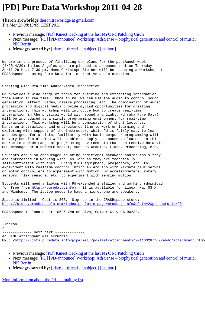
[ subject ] (90, 49)
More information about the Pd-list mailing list (42, 316)
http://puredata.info (53, 213)
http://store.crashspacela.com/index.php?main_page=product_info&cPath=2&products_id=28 (92, 232)
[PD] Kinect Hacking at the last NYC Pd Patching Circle (95, 34)
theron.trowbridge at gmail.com (67, 20)
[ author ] (108, 49)
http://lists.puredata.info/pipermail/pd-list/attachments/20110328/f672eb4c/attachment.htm (109, 276)
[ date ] (57, 49)
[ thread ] (72, 49)
